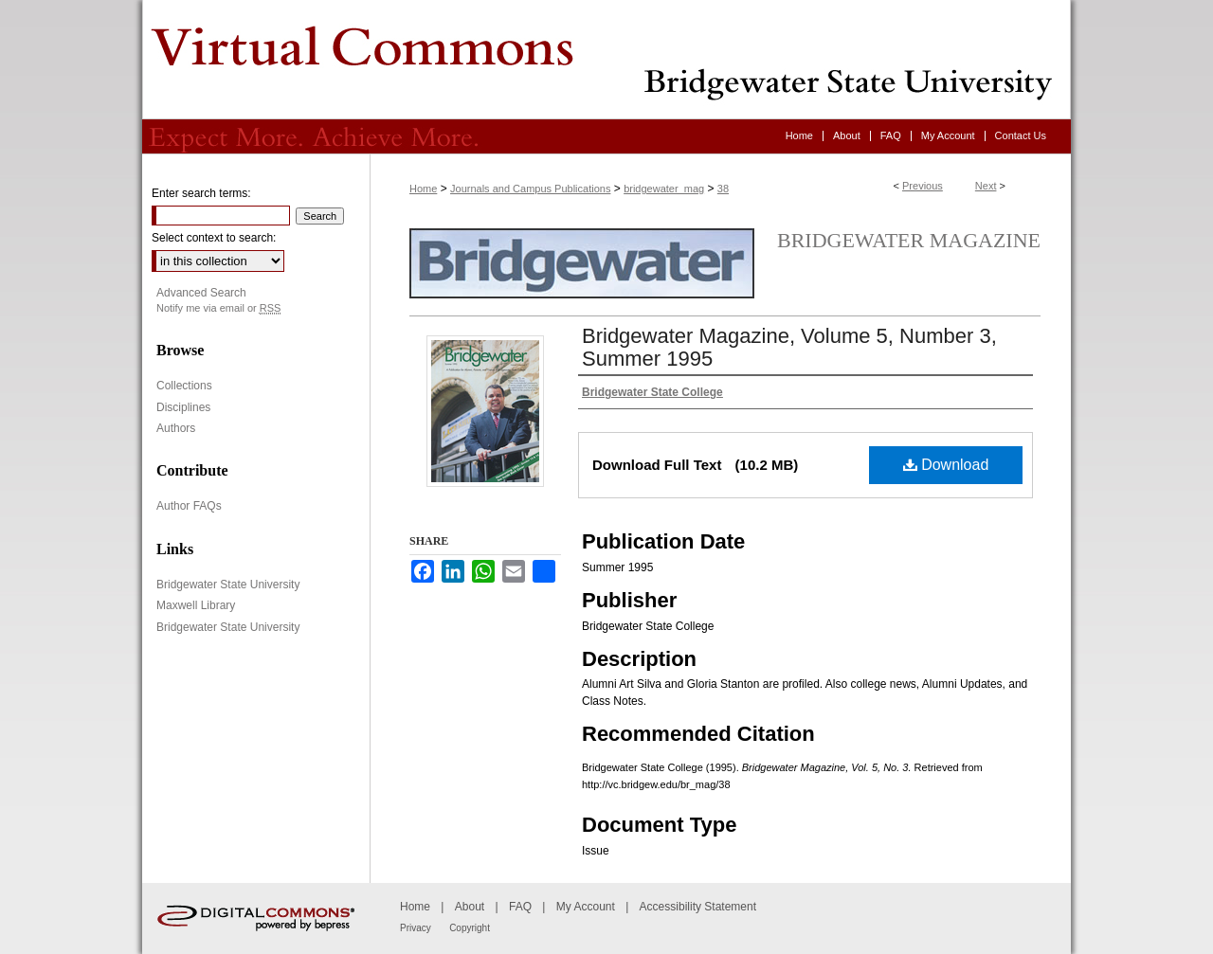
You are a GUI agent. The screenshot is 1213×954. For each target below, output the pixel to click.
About (469, 906)
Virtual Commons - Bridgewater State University (606, 59)
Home (423, 188)
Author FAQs (189, 506)
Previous (922, 185)
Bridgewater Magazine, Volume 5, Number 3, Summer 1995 (789, 347)
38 (723, 188)
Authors (175, 428)
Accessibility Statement (698, 906)
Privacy (415, 928)
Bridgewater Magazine (909, 240)
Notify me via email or (218, 308)
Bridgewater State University (227, 584)
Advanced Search (201, 292)
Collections (184, 385)
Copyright (469, 928)
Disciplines (183, 407)
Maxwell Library (195, 605)
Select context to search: (214, 237)
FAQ (520, 906)
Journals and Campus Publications (530, 188)
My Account (585, 906)
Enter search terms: (201, 193)
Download (946, 465)
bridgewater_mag (664, 188)
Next (986, 185)
